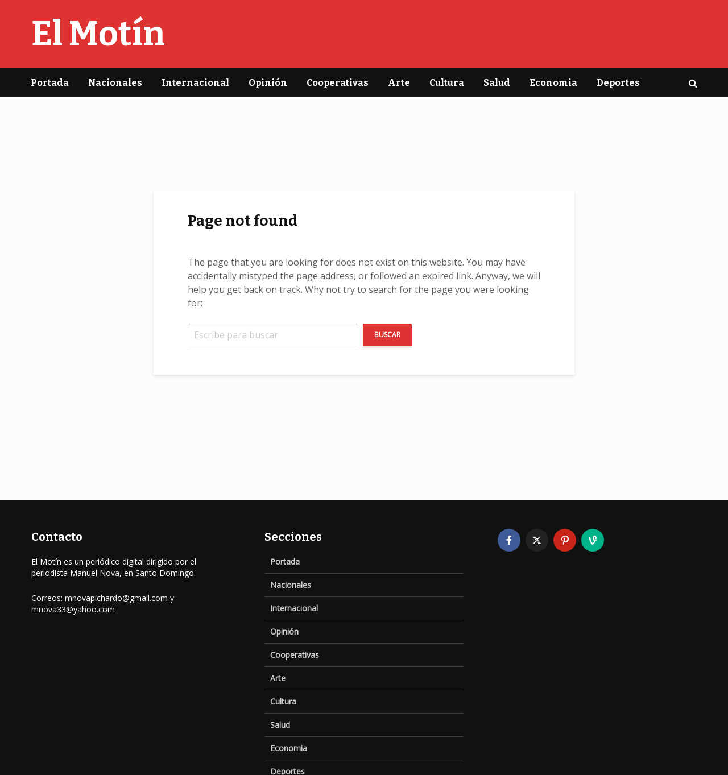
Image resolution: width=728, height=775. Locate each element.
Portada (50, 82)
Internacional (195, 82)
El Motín (98, 34)
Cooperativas (338, 82)
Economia (553, 82)
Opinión (268, 82)
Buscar (387, 334)
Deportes (618, 82)
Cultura (446, 82)
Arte (399, 82)
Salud (496, 82)
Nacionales (115, 82)
